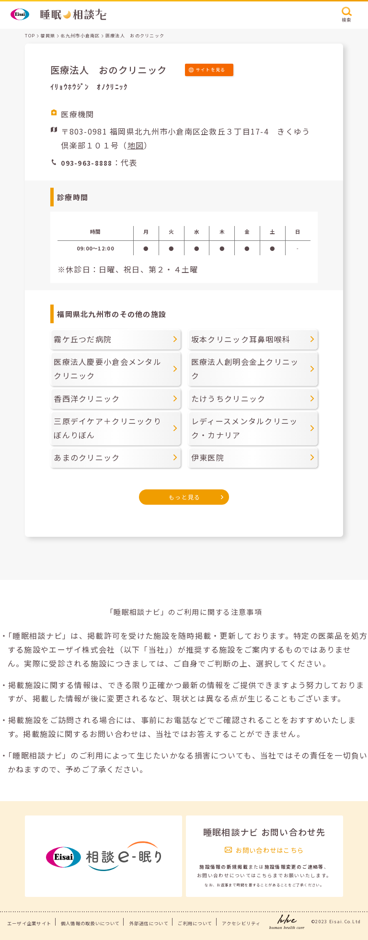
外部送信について (149, 923)
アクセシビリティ (241, 923)
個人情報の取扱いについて (90, 923)
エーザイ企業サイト (29, 923)
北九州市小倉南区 (80, 36)
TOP (30, 36)
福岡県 (47, 36)
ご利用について (195, 923)
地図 (135, 145)
